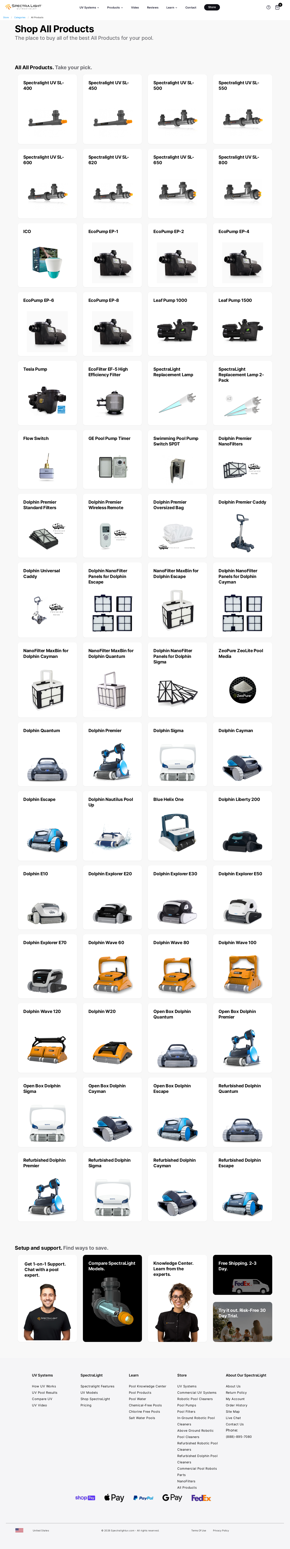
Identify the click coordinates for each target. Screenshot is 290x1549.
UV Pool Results (44, 1393)
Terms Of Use (198, 1530)
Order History (237, 1405)
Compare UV (42, 1399)
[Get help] (268, 7)
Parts (181, 1475)
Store (212, 7)
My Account (235, 1399)
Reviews (153, 7)
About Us (233, 1386)
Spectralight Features (97, 1386)
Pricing (86, 1405)
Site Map (233, 1412)
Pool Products (140, 1393)
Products (115, 7)
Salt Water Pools (142, 1418)
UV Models (89, 1393)
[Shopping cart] (277, 7)
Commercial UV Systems (197, 1393)
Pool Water (137, 1399)
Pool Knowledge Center (147, 1386)
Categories (19, 17)
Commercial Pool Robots (197, 1468)
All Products (187, 1487)
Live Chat (233, 1418)
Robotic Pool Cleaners (195, 1399)
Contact (190, 7)
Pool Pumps (186, 1405)
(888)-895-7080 (239, 1437)
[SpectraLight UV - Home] (21, 9)
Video (135, 7)
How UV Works (44, 1386)
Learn (171, 7)
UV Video (39, 1405)
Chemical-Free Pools (145, 1405)
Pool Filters (186, 1412)
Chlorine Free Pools (144, 1412)
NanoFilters (186, 1481)
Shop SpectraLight (95, 1399)
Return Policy (236, 1393)
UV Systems (89, 7)
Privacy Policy (221, 1530)
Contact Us (235, 1424)
